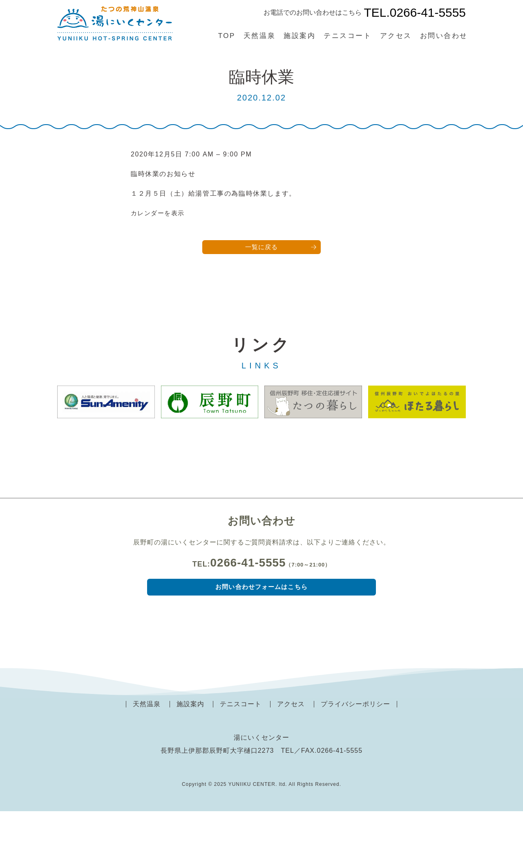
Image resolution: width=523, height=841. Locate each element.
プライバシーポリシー (355, 733)
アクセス (396, 36)
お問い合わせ (444, 36)
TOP (226, 36)
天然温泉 (259, 36)
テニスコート (347, 36)
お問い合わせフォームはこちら (261, 615)
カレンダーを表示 (159, 213)
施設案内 (299, 36)
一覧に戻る (261, 247)
